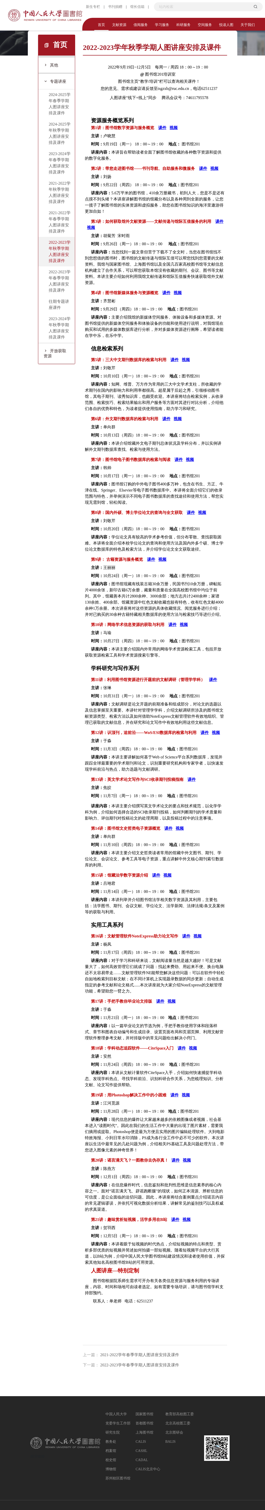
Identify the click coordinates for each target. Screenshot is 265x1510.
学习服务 (162, 25)
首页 (101, 25)
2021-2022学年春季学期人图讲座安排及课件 (139, 1355)
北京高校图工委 (177, 1423)
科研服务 (183, 25)
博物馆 (110, 1469)
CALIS (141, 1442)
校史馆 (110, 1460)
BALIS (170, 1442)
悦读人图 (226, 25)
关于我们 (248, 25)
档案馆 (110, 1451)
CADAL (142, 1460)
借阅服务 (141, 25)
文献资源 (119, 25)
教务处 (110, 1442)
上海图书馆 (144, 1432)
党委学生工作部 (117, 1423)
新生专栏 (93, 7)
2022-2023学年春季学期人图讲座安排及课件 (139, 1365)
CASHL (141, 1451)
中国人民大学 (116, 1414)
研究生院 (112, 1432)
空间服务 (205, 25)
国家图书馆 (144, 1414)
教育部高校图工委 (179, 1414)
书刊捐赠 (115, 7)
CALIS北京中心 (148, 1469)
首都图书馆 (144, 1423)
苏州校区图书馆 (117, 1478)
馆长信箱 (137, 7)
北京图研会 (174, 1432)
